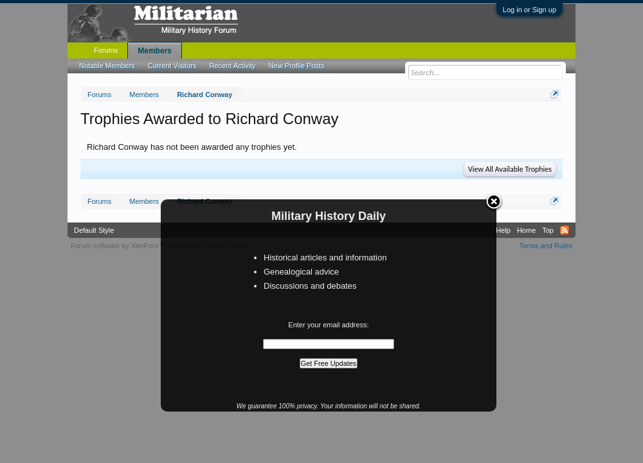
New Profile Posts (297, 65)
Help (503, 230)
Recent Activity (232, 65)
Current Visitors (172, 65)
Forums (106, 50)
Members (155, 50)
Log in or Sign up (529, 10)
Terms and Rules (545, 246)
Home (526, 230)
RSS (564, 230)
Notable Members (107, 65)
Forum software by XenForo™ (160, 246)
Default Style (94, 230)
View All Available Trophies (510, 169)
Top (548, 230)
